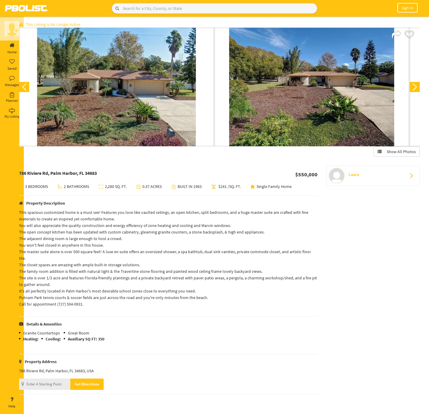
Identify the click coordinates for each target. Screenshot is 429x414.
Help (11, 402)
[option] (125, 88)
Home (11, 48)
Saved (11, 65)
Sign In (408, 7)
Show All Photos (395, 152)
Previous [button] (33, 88)
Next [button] (413, 88)
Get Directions (96, 385)
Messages (11, 81)
